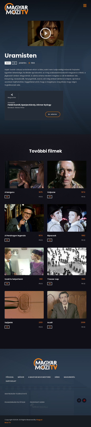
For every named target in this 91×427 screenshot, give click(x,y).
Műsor (21, 377)
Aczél (49, 322)
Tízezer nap (53, 279)
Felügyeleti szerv (39, 404)
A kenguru (9, 192)
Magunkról (69, 377)
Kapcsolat (11, 381)
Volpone (51, 192)
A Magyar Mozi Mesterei (39, 377)
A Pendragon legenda (15, 235)
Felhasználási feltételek (15, 402)
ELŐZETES (53, 114)
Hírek (57, 377)
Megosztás (12, 96)
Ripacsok (51, 235)
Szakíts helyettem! (14, 279)
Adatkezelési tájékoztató (16, 394)
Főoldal (10, 377)
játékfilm (22, 63)
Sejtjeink (9, 322)
